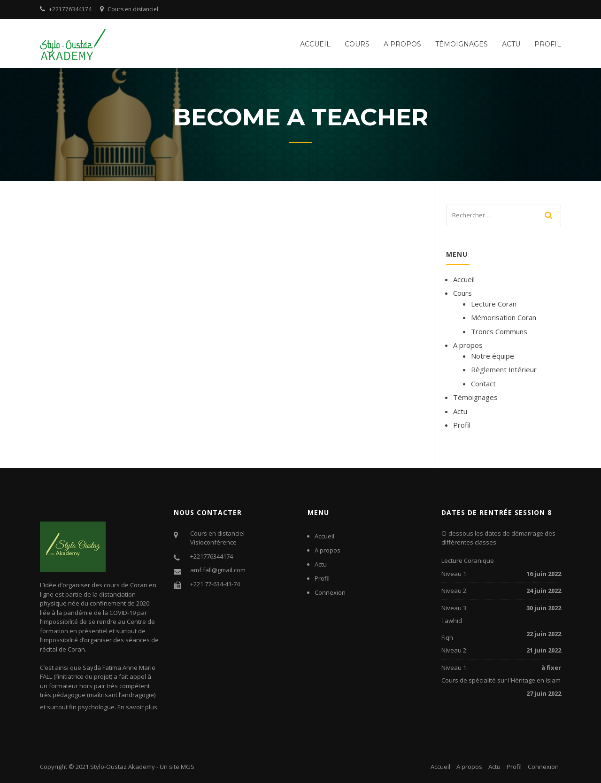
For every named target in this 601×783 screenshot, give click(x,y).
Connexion (330, 592)
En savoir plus (137, 707)
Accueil (315, 44)
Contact (483, 383)
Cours (357, 44)
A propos (402, 44)
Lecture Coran (493, 303)
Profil (547, 44)
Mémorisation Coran (503, 317)
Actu (511, 44)
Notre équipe (492, 356)
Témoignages (461, 44)
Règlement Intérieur (504, 369)
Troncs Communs (499, 331)
